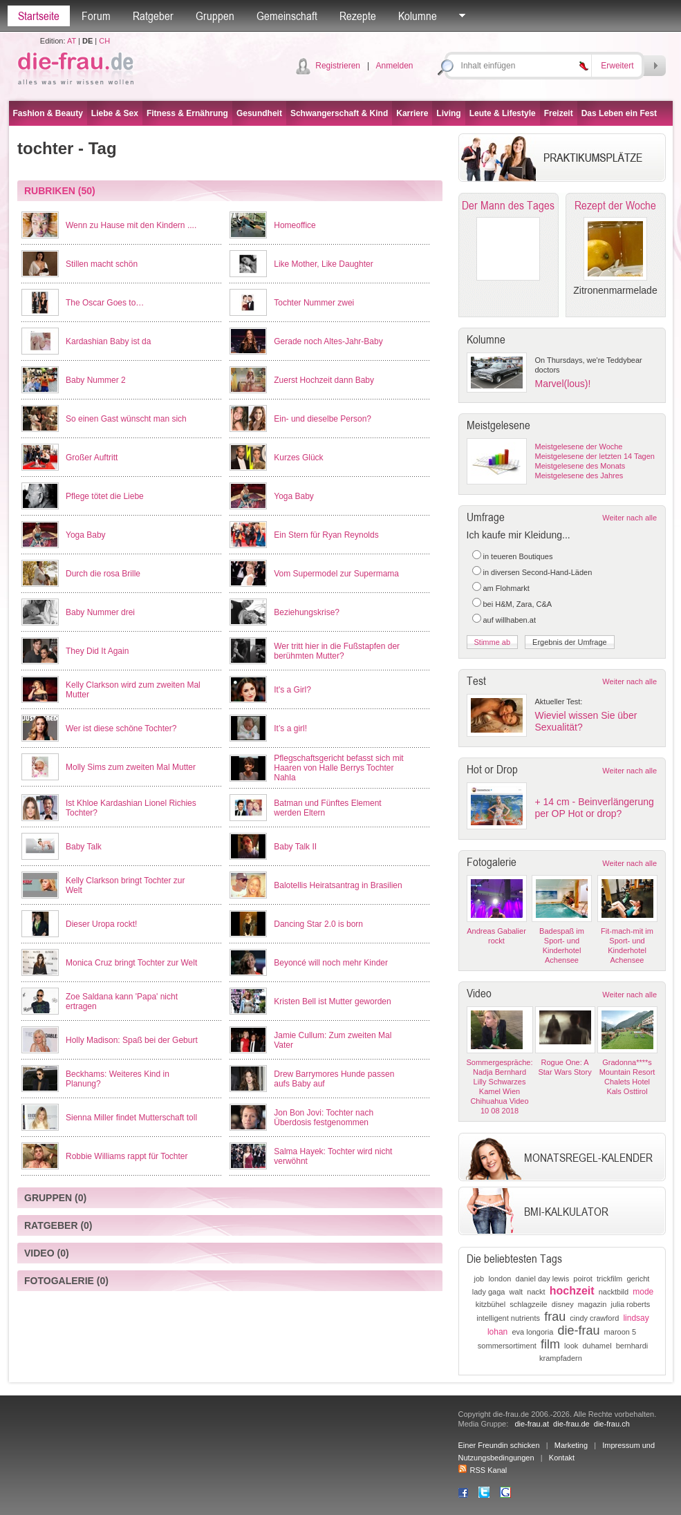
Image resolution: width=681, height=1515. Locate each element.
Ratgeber (153, 16)
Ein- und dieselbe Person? (322, 419)
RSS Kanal (482, 1470)
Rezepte (357, 16)
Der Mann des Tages (508, 205)
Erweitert (617, 65)
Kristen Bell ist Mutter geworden (332, 1001)
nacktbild (613, 1292)
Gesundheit (259, 113)
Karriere (412, 113)
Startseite (38, 16)
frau (555, 1317)
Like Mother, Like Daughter (323, 264)
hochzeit (572, 1291)
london (499, 1278)
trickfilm (609, 1278)
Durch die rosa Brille (103, 573)
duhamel (596, 1346)
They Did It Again (97, 651)
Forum (96, 16)
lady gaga (488, 1292)
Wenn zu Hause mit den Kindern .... (131, 225)
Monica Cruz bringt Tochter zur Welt (131, 963)
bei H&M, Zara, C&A (517, 604)
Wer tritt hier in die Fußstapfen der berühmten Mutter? (337, 651)
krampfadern (560, 1358)
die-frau (578, 1330)
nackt (536, 1292)
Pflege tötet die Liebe (105, 496)
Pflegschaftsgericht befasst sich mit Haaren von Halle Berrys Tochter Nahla (338, 767)
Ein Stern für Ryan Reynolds (326, 535)
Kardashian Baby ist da (108, 341)
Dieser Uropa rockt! (101, 924)
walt (516, 1292)
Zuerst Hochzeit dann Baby (324, 380)
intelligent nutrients (508, 1318)
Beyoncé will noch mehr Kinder (331, 963)
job (479, 1278)
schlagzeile (528, 1304)
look (571, 1346)
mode (643, 1292)
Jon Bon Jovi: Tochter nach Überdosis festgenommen (323, 1117)
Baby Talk (84, 846)
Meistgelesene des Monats (580, 466)
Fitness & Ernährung (187, 113)
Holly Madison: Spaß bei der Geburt (132, 1040)
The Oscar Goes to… (105, 303)
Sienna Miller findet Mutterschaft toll (131, 1117)
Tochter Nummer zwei (314, 303)
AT (71, 41)
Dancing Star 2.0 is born (318, 924)
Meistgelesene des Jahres (579, 475)
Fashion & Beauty (48, 113)
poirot (583, 1278)
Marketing (571, 1445)
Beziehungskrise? (306, 612)
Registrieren (337, 65)
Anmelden (394, 65)
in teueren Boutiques (518, 556)
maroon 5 (620, 1332)
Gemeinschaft (286, 16)
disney (563, 1304)
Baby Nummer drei (100, 612)
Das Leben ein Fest (619, 113)
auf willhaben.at (509, 620)
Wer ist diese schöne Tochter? (121, 728)
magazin (592, 1304)
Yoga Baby (294, 496)
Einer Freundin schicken (499, 1445)
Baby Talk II (295, 846)
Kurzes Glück (298, 457)
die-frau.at (531, 1424)
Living (448, 113)
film (550, 1344)
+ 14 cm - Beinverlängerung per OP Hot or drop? (594, 807)
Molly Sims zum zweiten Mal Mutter (131, 767)
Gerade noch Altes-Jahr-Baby (328, 341)
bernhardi (632, 1346)
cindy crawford (594, 1318)
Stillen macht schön (102, 264)
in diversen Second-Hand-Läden (538, 572)
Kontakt (562, 1457)
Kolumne (417, 16)
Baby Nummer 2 (96, 380)
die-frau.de (571, 1424)
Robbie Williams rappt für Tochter (127, 1156)
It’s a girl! (290, 728)
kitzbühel (490, 1304)
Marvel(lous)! (563, 383)
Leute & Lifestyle (502, 113)
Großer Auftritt (92, 457)
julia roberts (630, 1304)
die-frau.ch (612, 1424)
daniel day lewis (543, 1278)
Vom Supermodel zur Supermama (336, 573)
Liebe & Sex (114, 113)
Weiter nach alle (629, 518)
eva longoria (532, 1332)
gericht (637, 1278)
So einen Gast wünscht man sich (126, 419)
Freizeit (558, 113)
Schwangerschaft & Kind (339, 113)
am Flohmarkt (506, 588)
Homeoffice (294, 225)
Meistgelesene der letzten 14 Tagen (595, 456)
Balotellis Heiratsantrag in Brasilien (338, 885)
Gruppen (215, 16)
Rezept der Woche (615, 205)
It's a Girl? (292, 690)
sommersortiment (507, 1346)
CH (104, 41)
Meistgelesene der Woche (579, 446)
